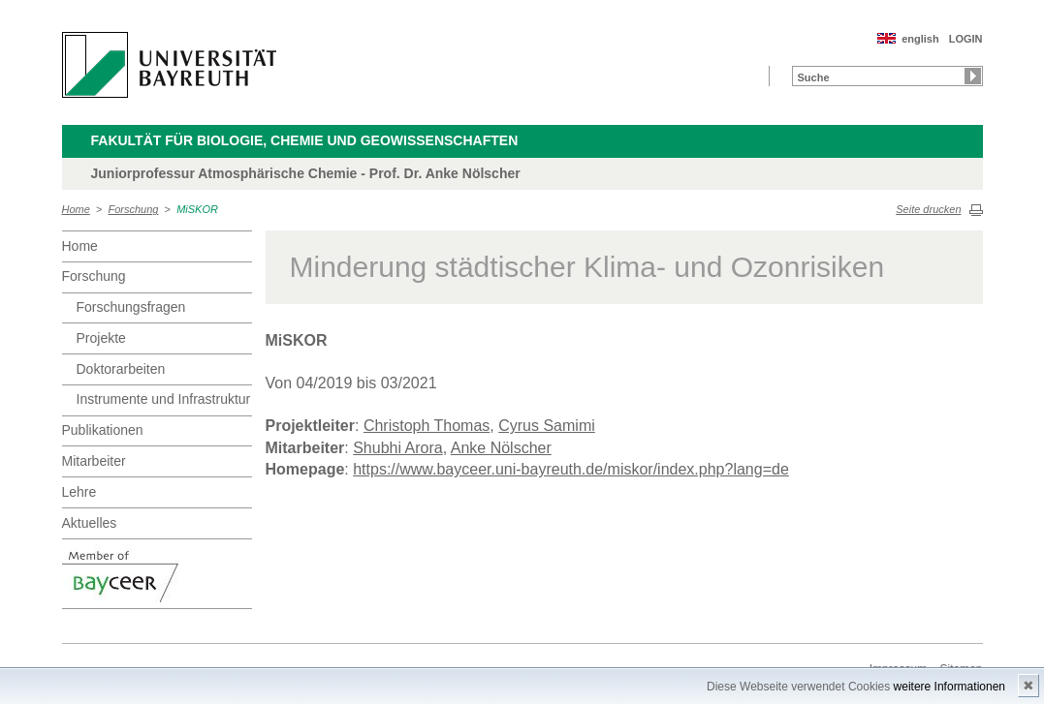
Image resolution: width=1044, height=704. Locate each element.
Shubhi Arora (398, 448)
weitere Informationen (949, 686)
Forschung (134, 209)
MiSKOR (197, 209)
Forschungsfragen (131, 307)
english (920, 39)
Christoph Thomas (427, 425)
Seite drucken (928, 209)
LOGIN (966, 39)
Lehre (79, 492)
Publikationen (102, 430)
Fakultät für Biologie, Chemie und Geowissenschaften (305, 140)
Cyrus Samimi (546, 425)
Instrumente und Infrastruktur (164, 399)
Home (76, 209)
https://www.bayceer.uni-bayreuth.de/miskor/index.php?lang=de (571, 469)
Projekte (101, 338)
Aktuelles (89, 523)
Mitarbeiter (94, 461)
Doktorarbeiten (121, 369)
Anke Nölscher (501, 448)
